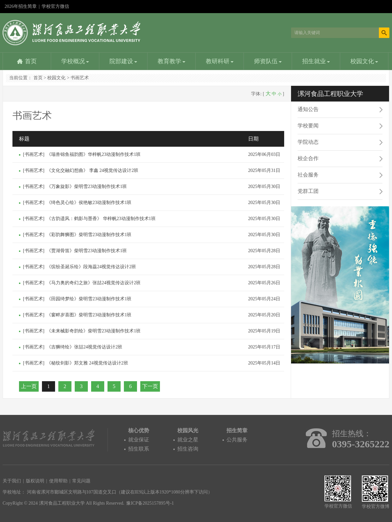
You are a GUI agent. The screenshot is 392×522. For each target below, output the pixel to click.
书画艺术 (79, 77)
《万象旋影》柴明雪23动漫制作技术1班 (87, 186)
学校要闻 (308, 125)
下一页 (150, 386)
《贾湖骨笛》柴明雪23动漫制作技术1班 (87, 250)
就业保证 (138, 439)
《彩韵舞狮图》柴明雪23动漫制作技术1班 (89, 234)
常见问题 (81, 480)
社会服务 (308, 174)
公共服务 (236, 439)
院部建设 (123, 61)
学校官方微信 (55, 8)
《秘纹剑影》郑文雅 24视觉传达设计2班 (87, 363)
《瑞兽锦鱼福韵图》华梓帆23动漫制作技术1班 (94, 154)
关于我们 (12, 480)
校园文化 (364, 61)
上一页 (29, 386)
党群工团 (308, 191)
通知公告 (308, 109)
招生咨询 (187, 449)
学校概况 (75, 61)
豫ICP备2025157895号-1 (150, 503)
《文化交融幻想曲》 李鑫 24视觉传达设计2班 (92, 170)
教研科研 (220, 61)
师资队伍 (268, 61)
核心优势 (138, 430)
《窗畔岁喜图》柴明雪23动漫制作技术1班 (89, 314)
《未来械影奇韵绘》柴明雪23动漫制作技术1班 (94, 330)
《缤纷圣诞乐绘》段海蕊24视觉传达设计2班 (91, 266)
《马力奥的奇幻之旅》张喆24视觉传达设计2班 (94, 282)
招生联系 (138, 449)
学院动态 (308, 142)
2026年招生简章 (21, 6)
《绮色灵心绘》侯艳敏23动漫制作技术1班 (89, 202)
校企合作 (308, 158)
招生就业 (316, 61)
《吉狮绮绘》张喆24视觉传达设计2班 (84, 347)
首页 (31, 61)
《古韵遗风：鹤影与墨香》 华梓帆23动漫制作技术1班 (101, 218)
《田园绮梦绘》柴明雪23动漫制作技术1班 (89, 298)
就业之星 (187, 439)
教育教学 (172, 61)
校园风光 (187, 430)
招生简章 (236, 430)
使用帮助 (58, 480)
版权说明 (35, 480)
